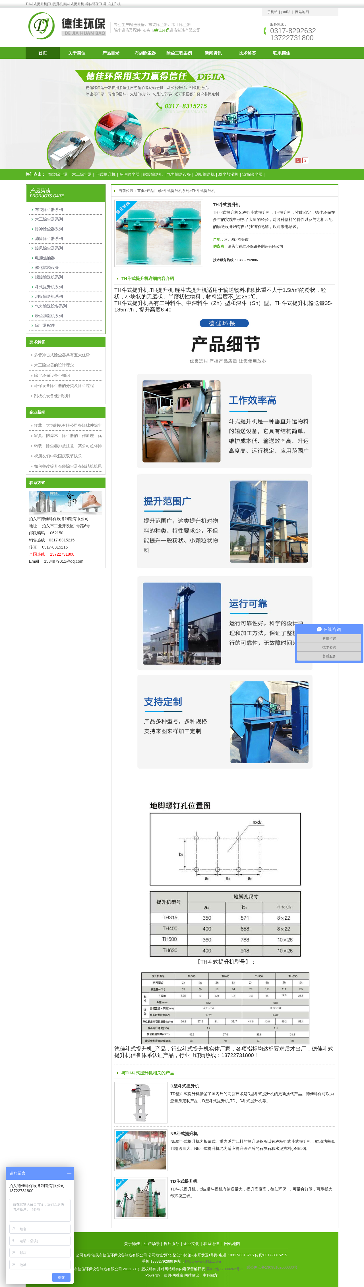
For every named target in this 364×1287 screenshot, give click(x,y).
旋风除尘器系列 (49, 248)
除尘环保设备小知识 (52, 375)
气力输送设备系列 (51, 306)
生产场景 (152, 1243)
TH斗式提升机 (203, 191)
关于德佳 (76, 53)
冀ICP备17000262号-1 (224, 1269)
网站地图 (302, 12)
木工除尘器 (82, 174)
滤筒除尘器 (252, 174)
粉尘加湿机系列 (49, 315)
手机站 (272, 12)
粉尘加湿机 (228, 174)
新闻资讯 (213, 53)
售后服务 (171, 1243)
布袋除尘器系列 (49, 209)
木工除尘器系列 (49, 219)
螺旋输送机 (153, 174)
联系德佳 (281, 53)
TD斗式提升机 (183, 1181)
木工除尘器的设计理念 (54, 365)
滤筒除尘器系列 (49, 238)
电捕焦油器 (45, 258)
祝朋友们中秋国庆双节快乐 (58, 456)
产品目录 (110, 53)
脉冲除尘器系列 (49, 229)
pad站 (285, 12)
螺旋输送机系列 (49, 277)
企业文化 (191, 1243)
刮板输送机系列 (49, 296)
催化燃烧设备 (47, 267)
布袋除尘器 (145, 53)
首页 (42, 53)
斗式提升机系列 (176, 191)
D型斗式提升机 (184, 1085)
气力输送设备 (179, 174)
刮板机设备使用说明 (52, 396)
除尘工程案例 (179, 53)
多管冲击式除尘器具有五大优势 (62, 355)
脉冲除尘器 (129, 174)
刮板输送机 (205, 174)
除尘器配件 (45, 325)
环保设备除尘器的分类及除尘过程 (64, 385)
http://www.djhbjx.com (203, 1261)
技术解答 (247, 53)
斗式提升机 (105, 174)
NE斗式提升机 (184, 1133)
